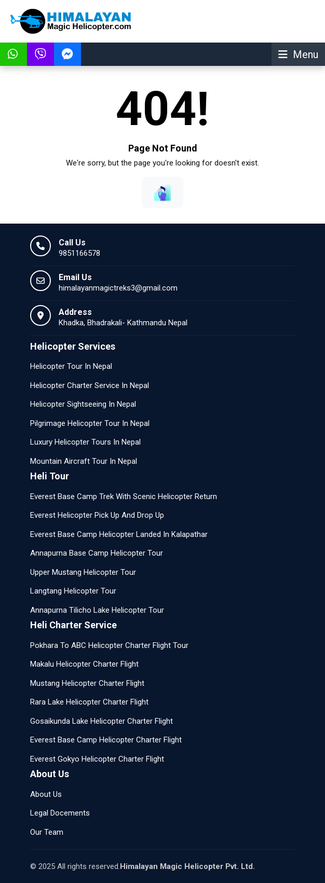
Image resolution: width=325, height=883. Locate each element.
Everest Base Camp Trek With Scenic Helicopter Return (123, 496)
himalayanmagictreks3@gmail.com (118, 288)
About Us (46, 794)
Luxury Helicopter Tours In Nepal (85, 442)
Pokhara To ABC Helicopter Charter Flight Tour (109, 645)
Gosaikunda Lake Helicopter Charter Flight (101, 721)
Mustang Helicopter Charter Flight (87, 683)
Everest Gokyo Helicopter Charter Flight (97, 759)
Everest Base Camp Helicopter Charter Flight (106, 739)
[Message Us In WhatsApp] (13, 54)
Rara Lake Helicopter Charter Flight (89, 702)
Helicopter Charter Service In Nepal (89, 385)
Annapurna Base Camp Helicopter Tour (96, 553)
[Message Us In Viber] (40, 54)
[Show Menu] (298, 54)
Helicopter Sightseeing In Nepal (83, 404)
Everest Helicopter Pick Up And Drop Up (97, 515)
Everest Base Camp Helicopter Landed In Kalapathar (119, 534)
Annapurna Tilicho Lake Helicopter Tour (97, 610)
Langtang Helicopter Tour (73, 591)
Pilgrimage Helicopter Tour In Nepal (90, 423)
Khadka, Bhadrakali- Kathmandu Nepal (123, 322)
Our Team (46, 832)
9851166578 (79, 253)
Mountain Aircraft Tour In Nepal (83, 461)
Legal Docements (60, 813)
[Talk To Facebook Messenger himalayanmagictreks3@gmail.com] (67, 54)
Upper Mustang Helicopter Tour (83, 572)
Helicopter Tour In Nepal (71, 366)
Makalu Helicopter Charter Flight (84, 664)
